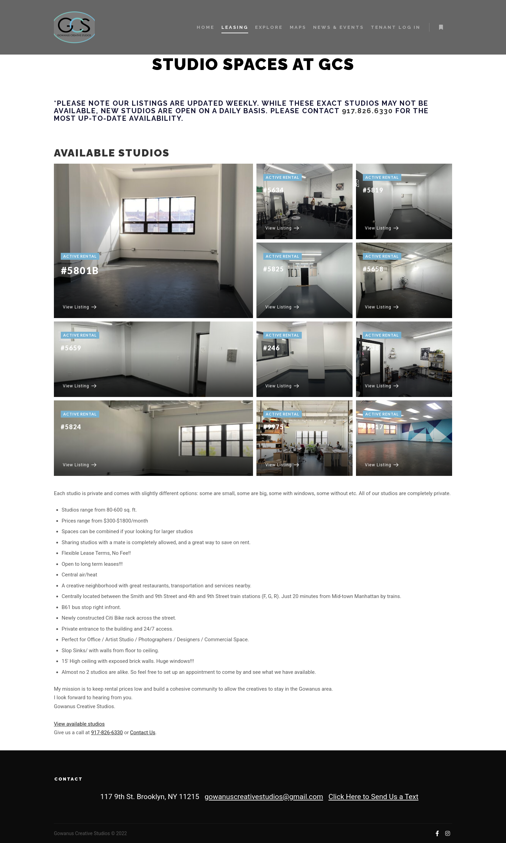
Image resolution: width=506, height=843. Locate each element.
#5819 (373, 190)
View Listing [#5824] (79, 465)
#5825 (273, 269)
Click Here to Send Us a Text (373, 797)
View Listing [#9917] (382, 465)
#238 (371, 348)
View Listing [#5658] (382, 307)
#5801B (80, 270)
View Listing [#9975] (282, 465)
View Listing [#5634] (282, 228)
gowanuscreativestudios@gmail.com (264, 797)
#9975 (273, 427)
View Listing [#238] (382, 386)
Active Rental (80, 256)
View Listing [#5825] (282, 307)
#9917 (373, 427)
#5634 (273, 190)
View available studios (79, 724)
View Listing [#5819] (382, 228)
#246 (271, 348)
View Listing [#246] (282, 386)
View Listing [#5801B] (79, 307)
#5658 (373, 269)
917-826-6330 (107, 732)
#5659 (71, 348)
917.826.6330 (367, 111)
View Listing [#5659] (79, 386)
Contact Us (143, 732)
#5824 (71, 427)
